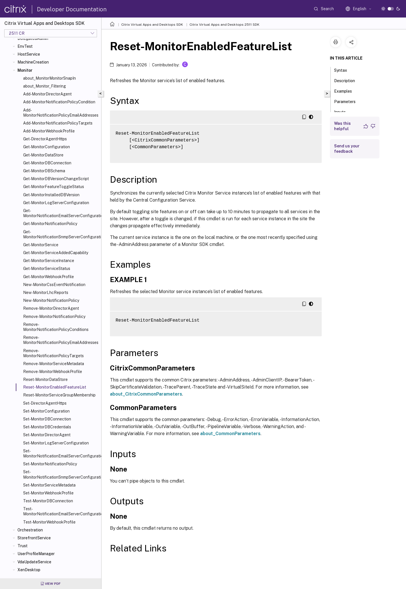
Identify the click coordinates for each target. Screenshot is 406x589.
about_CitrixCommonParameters (146, 394)
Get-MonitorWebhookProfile (48, 276)
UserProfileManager (36, 553)
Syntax (343, 70)
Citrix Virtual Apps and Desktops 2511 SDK (224, 25)
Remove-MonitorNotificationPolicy (54, 316)
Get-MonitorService (40, 245)
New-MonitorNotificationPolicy (51, 300)
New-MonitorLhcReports (45, 292)
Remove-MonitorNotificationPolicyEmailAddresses (60, 340)
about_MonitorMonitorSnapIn (49, 78)
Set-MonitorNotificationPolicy (50, 464)
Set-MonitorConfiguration (46, 411)
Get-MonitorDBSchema (44, 171)
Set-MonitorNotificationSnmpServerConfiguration (61, 474)
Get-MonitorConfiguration (46, 147)
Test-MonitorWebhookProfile (49, 522)
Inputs (343, 111)
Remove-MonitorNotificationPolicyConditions (56, 327)
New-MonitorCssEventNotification (54, 284)
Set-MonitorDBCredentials (47, 427)
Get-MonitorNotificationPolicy (50, 223)
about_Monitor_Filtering (44, 86)
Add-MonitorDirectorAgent (47, 94)
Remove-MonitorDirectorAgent (51, 308)
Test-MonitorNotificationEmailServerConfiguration (61, 511)
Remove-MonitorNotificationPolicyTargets (53, 353)
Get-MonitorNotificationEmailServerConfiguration (61, 213)
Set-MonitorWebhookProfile (48, 493)
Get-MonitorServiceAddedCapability (55, 252)
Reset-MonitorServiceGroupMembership (59, 395)
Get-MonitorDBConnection (47, 163)
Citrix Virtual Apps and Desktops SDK (152, 25)
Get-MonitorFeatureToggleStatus (53, 186)
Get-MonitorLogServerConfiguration (56, 202)
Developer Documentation (72, 9)
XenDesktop (28, 570)
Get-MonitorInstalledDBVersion (51, 195)
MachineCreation (33, 62)
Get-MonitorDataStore (43, 155)
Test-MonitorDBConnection (48, 501)
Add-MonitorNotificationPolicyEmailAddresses (60, 112)
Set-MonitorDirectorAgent (46, 435)
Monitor (24, 70)
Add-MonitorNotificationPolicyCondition (59, 102)
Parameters (348, 101)
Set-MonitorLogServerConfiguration (56, 443)
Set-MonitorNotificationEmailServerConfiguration (61, 453)
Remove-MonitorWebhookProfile (52, 371)
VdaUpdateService (34, 562)
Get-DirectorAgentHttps (45, 139)
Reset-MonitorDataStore (45, 379)
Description (347, 80)
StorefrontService (34, 538)
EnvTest (25, 46)
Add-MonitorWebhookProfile (49, 131)
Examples (346, 90)
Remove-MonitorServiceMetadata (53, 363)
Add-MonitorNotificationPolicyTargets (57, 123)
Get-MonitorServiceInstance (48, 260)
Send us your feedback (346, 149)
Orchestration (30, 530)
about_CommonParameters (230, 433)
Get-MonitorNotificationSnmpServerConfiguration (61, 234)
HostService (28, 54)
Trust (22, 546)
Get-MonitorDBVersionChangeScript (56, 178)
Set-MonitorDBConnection (47, 419)
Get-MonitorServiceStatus (46, 268)
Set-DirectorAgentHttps (45, 403)
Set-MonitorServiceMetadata (49, 485)
